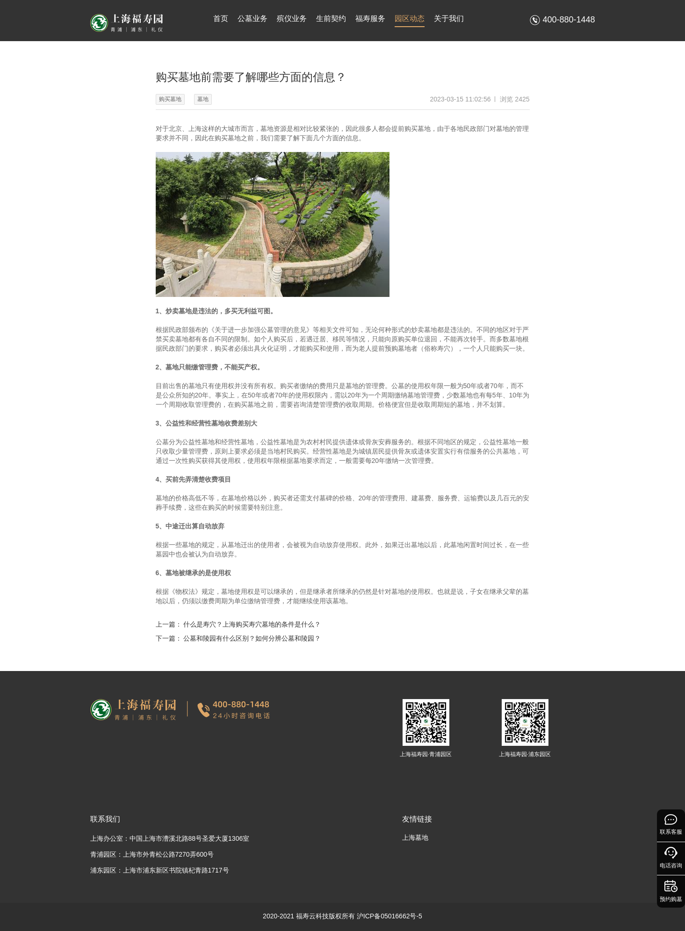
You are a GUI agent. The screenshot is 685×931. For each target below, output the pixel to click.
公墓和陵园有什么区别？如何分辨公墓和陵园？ (252, 638)
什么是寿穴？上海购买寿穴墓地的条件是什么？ (252, 624)
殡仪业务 (292, 18)
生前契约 (331, 18)
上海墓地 (415, 837)
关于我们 (449, 18)
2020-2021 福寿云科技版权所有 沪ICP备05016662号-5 (342, 916)
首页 (220, 18)
